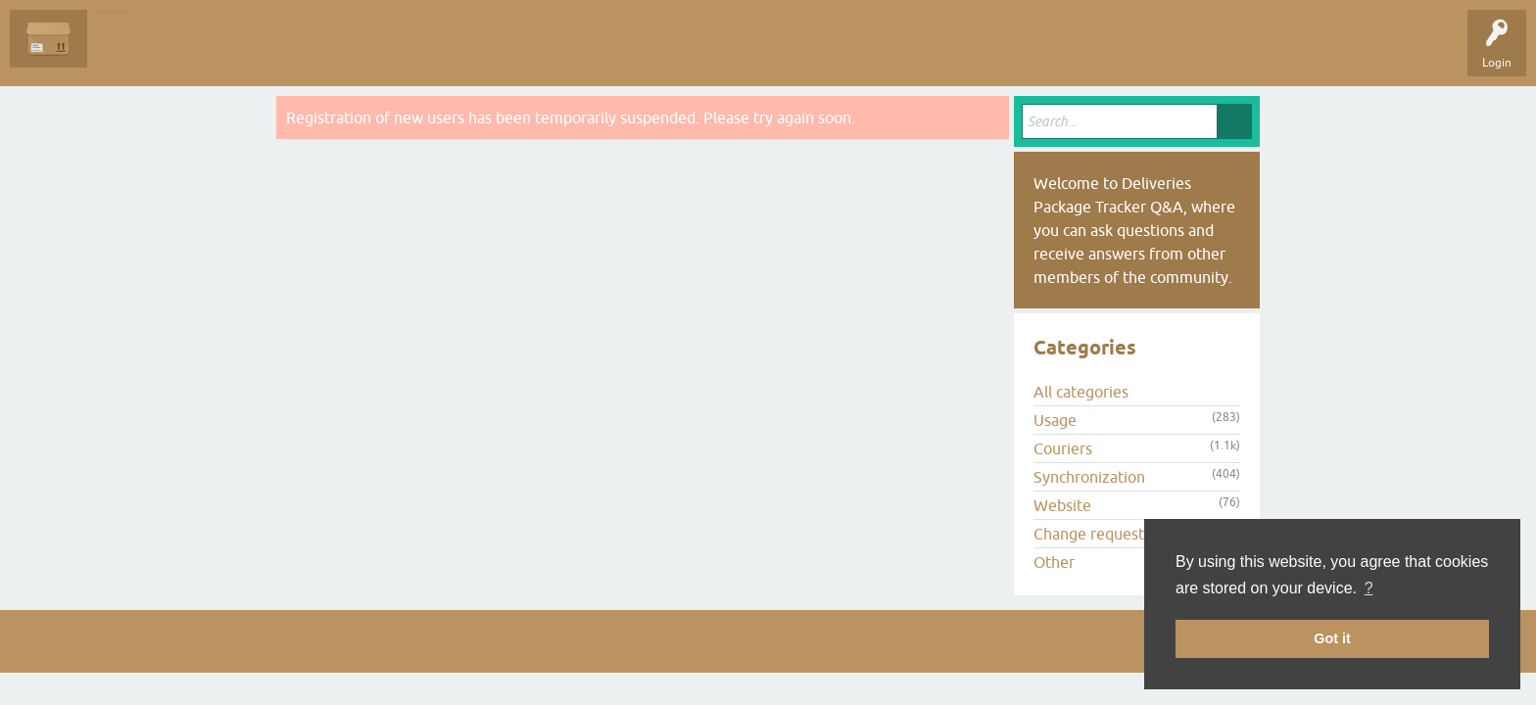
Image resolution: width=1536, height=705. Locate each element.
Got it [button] (1332, 638)
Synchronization (1089, 477)
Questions (129, 53)
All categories (1080, 391)
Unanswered (211, 53)
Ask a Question (448, 53)
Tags (286, 53)
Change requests (1092, 533)
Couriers (1062, 448)
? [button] (1369, 588)
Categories (356, 53)
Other (1054, 562)
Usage (1055, 420)
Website (1062, 505)
